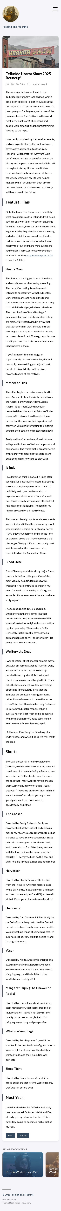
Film (10, 1135)
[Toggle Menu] (55, 9)
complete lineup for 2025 (39, 255)
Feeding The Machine (15, 26)
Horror (23, 1135)
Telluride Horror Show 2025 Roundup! (28, 76)
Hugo (13, 1199)
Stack (11, 1203)
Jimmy (28, 1203)
